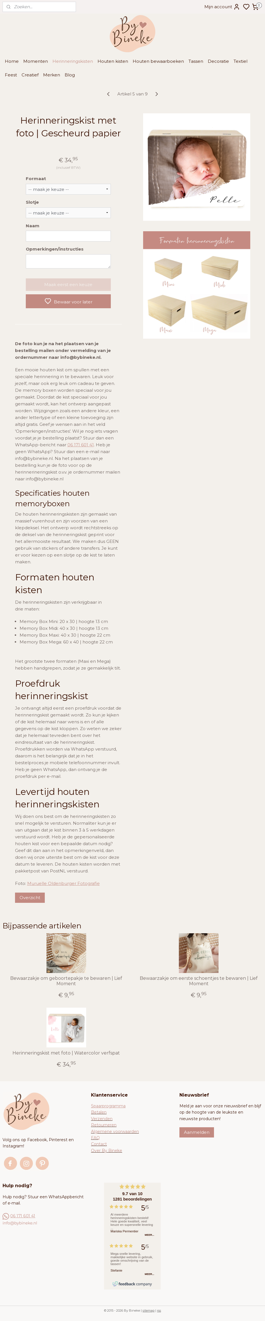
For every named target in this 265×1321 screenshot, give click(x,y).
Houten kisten (112, 61)
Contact (99, 1144)
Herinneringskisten (72, 61)
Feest (11, 75)
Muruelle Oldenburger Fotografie (63, 883)
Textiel (240, 61)
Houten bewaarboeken (158, 61)
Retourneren (103, 1125)
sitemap (148, 1310)
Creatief (30, 75)
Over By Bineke (106, 1150)
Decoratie (218, 61)
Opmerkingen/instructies (55, 249)
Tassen (195, 61)
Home (12, 61)
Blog (70, 75)
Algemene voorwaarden (115, 1131)
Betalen (99, 1112)
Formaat (36, 178)
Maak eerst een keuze (68, 284)
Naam (32, 225)
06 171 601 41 (80, 444)
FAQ (95, 1137)
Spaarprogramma (108, 1106)
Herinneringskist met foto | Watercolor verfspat (66, 1053)
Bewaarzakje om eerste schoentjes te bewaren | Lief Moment (199, 981)
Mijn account (222, 6)
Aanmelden (196, 1132)
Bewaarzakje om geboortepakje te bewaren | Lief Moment (66, 981)
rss (159, 1310)
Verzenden (102, 1118)
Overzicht (30, 897)
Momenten (35, 61)
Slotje (32, 202)
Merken (51, 75)
